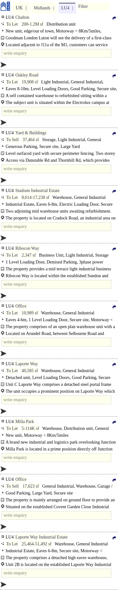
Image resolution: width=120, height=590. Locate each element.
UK (19, 7)
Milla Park (24, 421)
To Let (12, 24)
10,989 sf (30, 313)
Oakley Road (26, 75)
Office (21, 306)
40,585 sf (30, 370)
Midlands (42, 8)
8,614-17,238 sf (35, 197)
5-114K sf (30, 428)
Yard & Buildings (30, 132)
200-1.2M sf (32, 24)
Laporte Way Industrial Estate (41, 537)
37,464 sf (30, 139)
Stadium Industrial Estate (37, 190)
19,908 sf (30, 82)
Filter (83, 6)
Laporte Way (26, 363)
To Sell (12, 139)
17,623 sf (30, 486)
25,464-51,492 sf (36, 544)
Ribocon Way (27, 248)
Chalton (22, 17)
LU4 (65, 8)
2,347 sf (29, 255)
